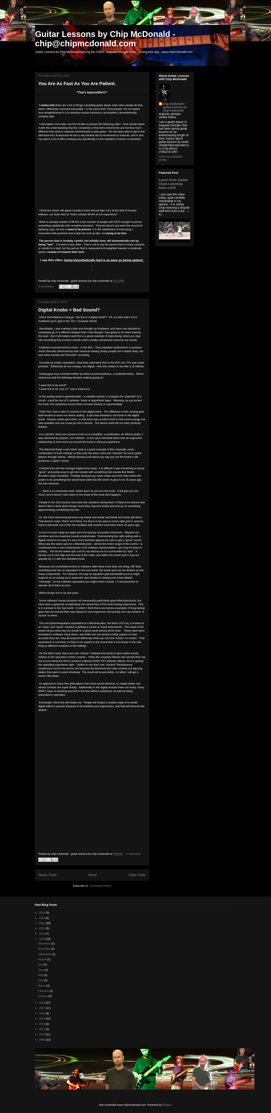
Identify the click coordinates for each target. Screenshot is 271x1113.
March (42, 985)
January (43, 996)
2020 (42, 933)
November (44, 948)
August (42, 959)
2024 (42, 912)
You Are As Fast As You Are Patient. (77, 83)
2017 (42, 1008)
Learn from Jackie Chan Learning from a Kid (173, 184)
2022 (42, 923)
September (45, 954)
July (41, 964)
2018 (42, 1002)
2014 (42, 1023)
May (41, 975)
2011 (42, 1029)
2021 (42, 928)
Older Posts (137, 875)
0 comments (45, 286)
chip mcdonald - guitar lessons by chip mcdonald (175, 107)
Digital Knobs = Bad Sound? (69, 309)
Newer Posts (47, 875)
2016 (42, 1013)
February (44, 990)
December (44, 943)
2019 (42, 938)
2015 (42, 1018)
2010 (42, 1034)
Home (92, 875)
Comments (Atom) (100, 885)
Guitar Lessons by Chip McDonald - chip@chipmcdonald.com (105, 38)
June (41, 969)
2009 (42, 1039)
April (41, 980)
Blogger (167, 1104)
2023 (42, 918)
